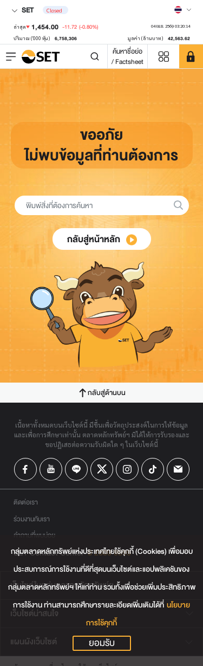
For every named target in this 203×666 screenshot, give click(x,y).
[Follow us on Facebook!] (25, 469)
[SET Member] (191, 56)
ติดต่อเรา (26, 502)
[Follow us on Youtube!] (51, 469)
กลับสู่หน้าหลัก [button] (102, 239)
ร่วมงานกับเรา (32, 519)
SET (22, 10)
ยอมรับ (102, 643)
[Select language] (183, 9)
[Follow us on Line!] (76, 469)
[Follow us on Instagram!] (127, 469)
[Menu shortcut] (163, 57)
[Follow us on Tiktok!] (153, 469)
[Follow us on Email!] (178, 469)
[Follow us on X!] (102, 469)
